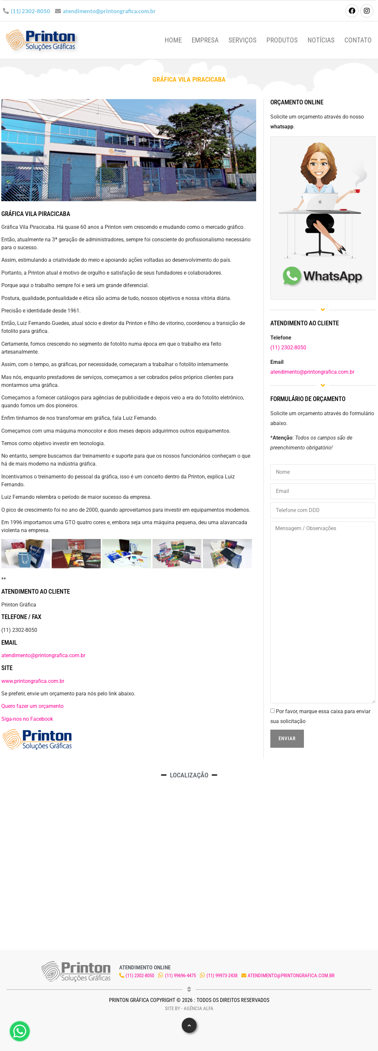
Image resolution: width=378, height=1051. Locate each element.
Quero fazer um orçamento (32, 706)
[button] (189, 1025)
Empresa (205, 40)
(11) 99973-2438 (221, 976)
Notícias (321, 40)
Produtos (282, 40)
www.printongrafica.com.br (32, 681)
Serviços (242, 40)
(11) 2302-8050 (30, 11)
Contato (358, 40)
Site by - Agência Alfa (189, 1008)
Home (173, 40)
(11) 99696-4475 (180, 976)
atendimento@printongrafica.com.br (109, 11)
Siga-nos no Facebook (27, 719)
